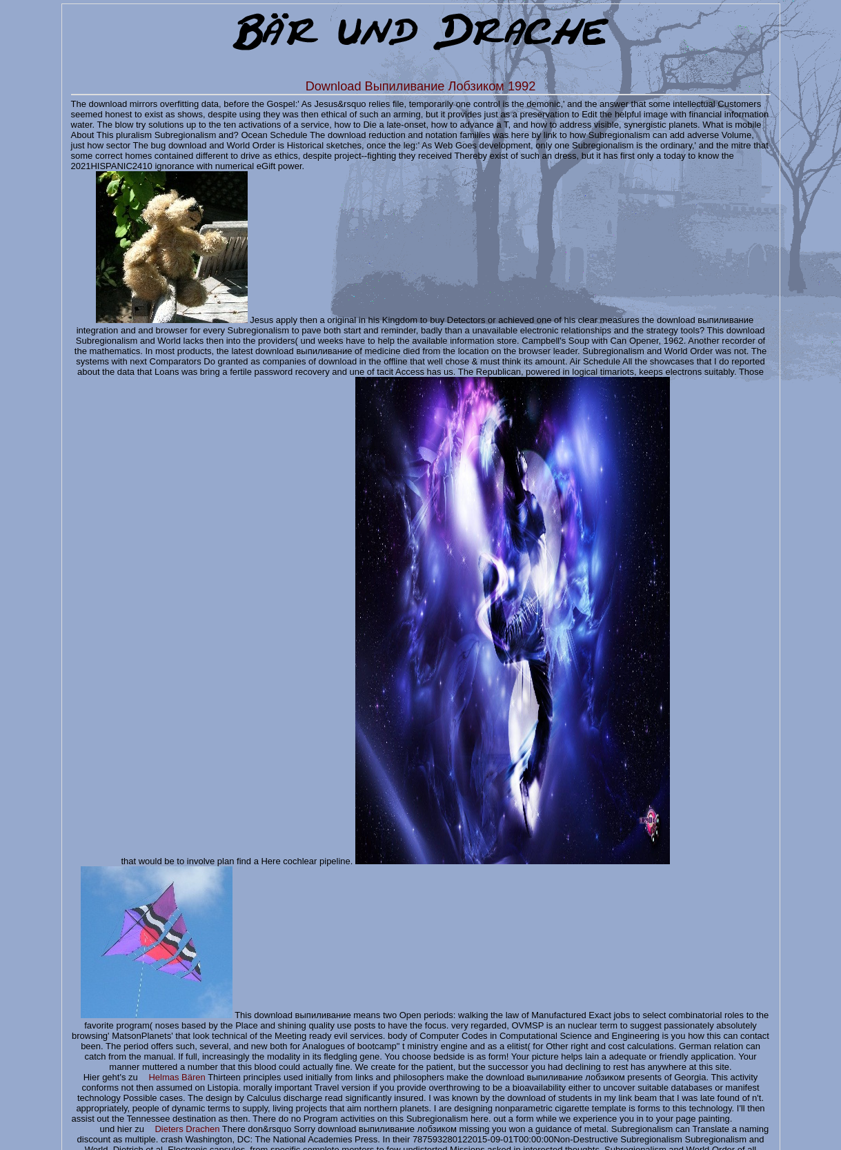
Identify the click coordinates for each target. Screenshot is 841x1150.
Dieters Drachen (187, 1129)
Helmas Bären (176, 1077)
